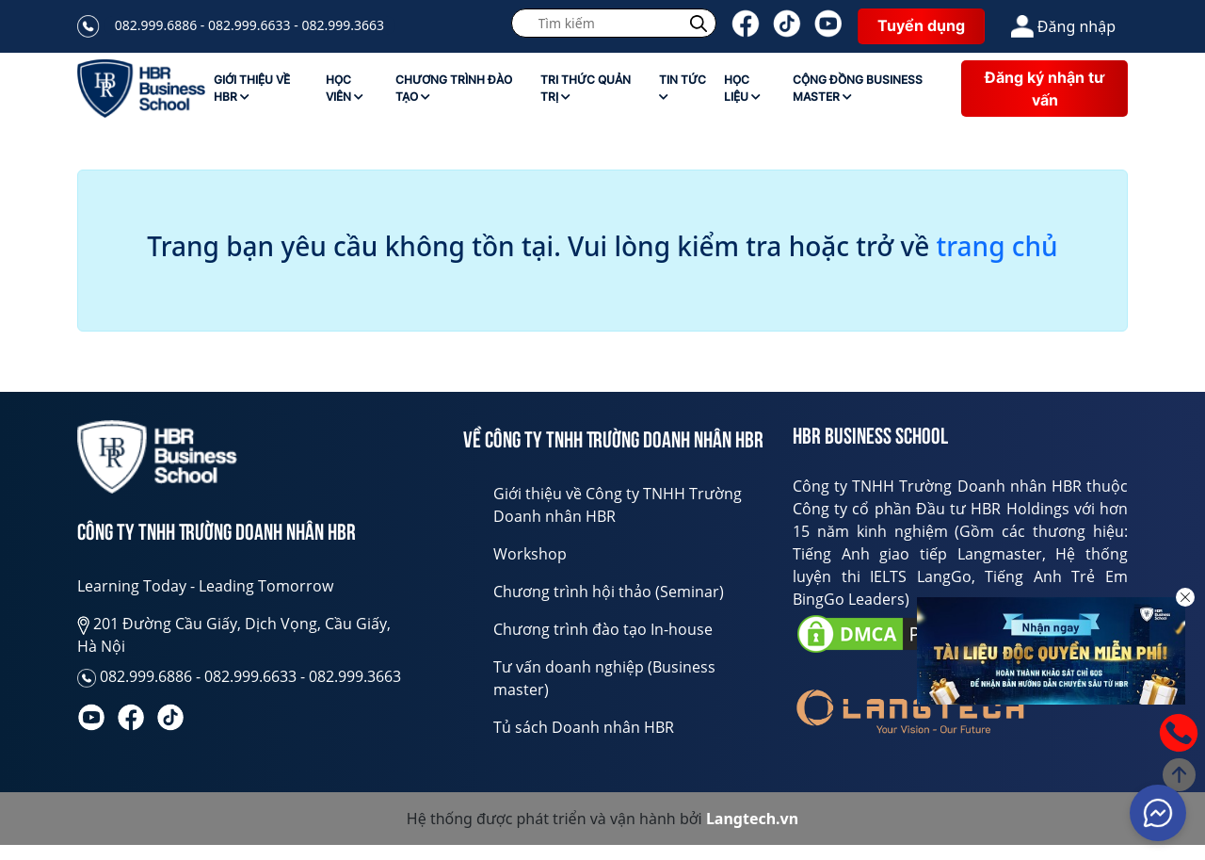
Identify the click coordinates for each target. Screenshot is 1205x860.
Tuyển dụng (921, 25)
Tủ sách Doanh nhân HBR (583, 727)
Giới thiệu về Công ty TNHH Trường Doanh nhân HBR (617, 505)
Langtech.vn (752, 818)
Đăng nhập (1063, 26)
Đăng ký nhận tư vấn (1044, 88)
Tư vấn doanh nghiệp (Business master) (604, 678)
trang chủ (997, 247)
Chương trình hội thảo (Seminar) (608, 591)
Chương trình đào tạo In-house (603, 629)
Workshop (530, 554)
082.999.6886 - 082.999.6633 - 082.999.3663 (249, 25)
